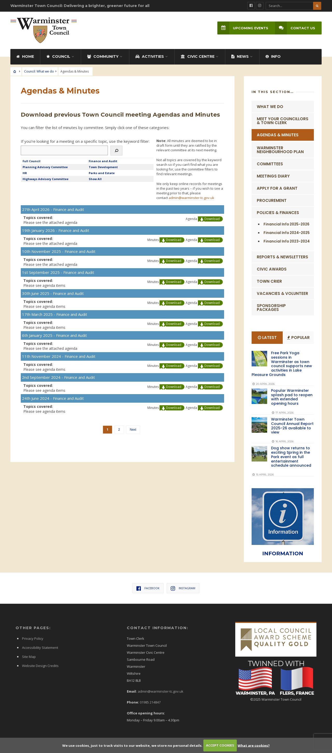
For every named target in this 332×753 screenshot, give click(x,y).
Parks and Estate (102, 172)
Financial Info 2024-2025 (287, 231)
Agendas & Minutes (278, 134)
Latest (267, 336)
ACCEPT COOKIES (220, 745)
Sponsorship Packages (271, 306)
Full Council (31, 160)
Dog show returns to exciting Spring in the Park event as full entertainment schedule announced (291, 455)
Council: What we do (39, 70)
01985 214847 (150, 701)
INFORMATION (283, 552)
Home (25, 55)
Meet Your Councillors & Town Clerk (282, 119)
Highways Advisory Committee (45, 178)
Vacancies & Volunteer (282, 292)
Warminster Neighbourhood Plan (280, 148)
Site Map (29, 655)
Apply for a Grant (277, 187)
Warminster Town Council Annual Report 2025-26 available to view (292, 425)
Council (58, 55)
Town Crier (269, 280)
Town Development (103, 166)
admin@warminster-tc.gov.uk (191, 196)
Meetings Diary (273, 175)
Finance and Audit (103, 160)
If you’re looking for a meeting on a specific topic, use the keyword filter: (85, 140)
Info (273, 55)
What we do (270, 105)
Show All (95, 178)
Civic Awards (272, 268)
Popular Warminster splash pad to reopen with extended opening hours (292, 396)
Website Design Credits (40, 664)
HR (25, 172)
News (240, 55)
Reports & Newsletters (282, 256)
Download (212, 218)
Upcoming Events (242, 28)
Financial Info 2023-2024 (287, 240)
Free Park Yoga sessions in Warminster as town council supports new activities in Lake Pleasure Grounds (282, 362)
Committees (270, 163)
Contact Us (295, 28)
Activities (149, 55)
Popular (298, 336)
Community (103, 55)
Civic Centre (198, 55)
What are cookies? (254, 745)
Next (133, 428)
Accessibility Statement (40, 646)
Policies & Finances (278, 211)
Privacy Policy (32, 637)
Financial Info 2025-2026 (286, 223)
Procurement (272, 199)
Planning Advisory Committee (45, 166)
